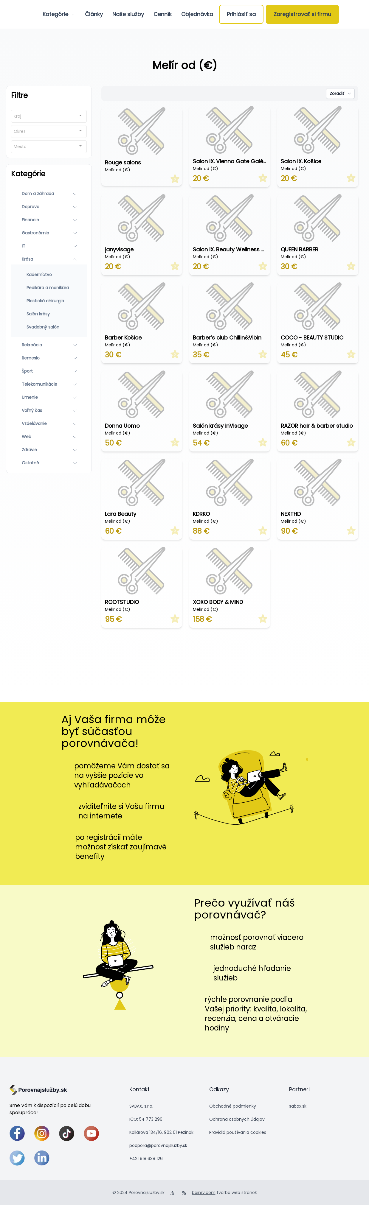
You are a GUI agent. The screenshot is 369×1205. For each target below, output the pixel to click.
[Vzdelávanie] (49, 423)
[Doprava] (49, 206)
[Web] (49, 436)
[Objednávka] (197, 14)
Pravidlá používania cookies (237, 1132)
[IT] (49, 246)
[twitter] (17, 1158)
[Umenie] (49, 397)
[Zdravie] (49, 449)
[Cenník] (162, 14)
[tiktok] (66, 1133)
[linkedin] (41, 1158)
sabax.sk (297, 1106)
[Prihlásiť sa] (241, 14)
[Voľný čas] (49, 410)
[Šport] (49, 371)
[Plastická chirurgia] (49, 300)
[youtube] (91, 1133)
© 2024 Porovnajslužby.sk (138, 1192)
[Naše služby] (128, 14)
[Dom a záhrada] (49, 193)
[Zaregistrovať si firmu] (302, 14)
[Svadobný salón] (49, 327)
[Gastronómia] (49, 233)
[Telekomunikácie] (49, 384)
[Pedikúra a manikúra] (49, 287)
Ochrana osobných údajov (237, 1119)
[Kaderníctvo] (49, 274)
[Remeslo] (49, 358)
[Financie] (49, 219)
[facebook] (17, 1133)
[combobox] (49, 116)
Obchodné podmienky (232, 1106)
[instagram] (41, 1133)
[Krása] (49, 259)
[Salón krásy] (49, 314)
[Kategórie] (59, 14)
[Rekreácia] (49, 345)
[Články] (93, 14)
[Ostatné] (49, 462)
